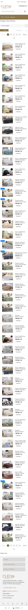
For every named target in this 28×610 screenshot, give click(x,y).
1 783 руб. (18, 329)
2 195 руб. (18, 266)
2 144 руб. (18, 287)
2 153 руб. (18, 120)
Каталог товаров (8, 17)
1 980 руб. (18, 318)
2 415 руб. (18, 130)
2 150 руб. (18, 46)
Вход (18, 1)
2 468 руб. (18, 57)
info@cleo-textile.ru (12, 591)
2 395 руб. (18, 193)
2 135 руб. (18, 182)
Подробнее (18, 49)
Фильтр (4, 30)
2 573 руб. (18, 391)
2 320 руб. (18, 151)
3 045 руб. (18, 140)
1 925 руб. (18, 224)
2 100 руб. (18, 109)
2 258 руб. (18, 402)
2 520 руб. (18, 255)
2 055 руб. (18, 203)
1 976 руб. (18, 360)
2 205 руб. (18, 506)
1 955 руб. (18, 234)
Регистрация (23, 1)
